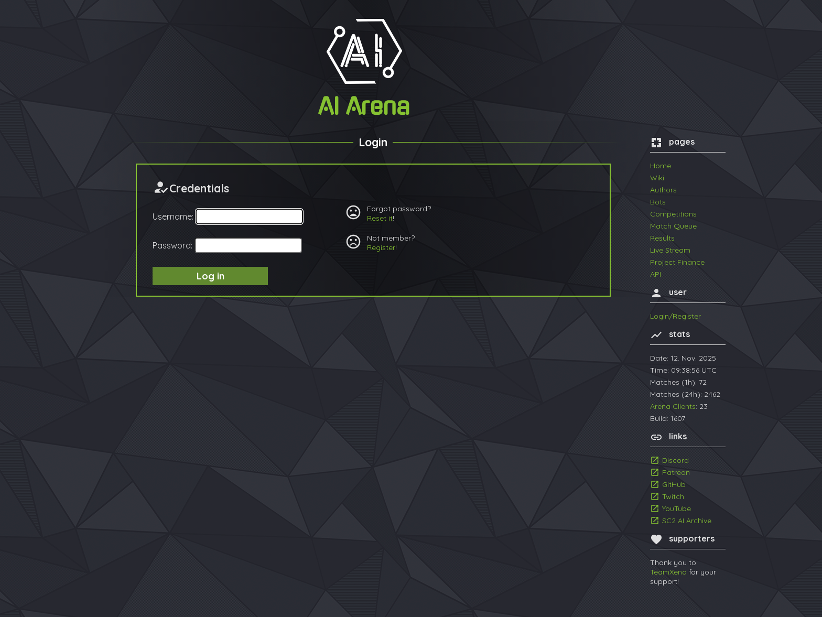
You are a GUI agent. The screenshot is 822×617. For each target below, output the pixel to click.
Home (660, 165)
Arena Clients (673, 406)
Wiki (657, 177)
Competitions (673, 214)
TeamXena (668, 572)
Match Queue (673, 226)
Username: (173, 216)
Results (662, 238)
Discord (675, 460)
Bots (658, 202)
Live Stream (670, 250)
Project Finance (677, 262)
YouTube (676, 508)
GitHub (674, 484)
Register (381, 247)
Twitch (673, 496)
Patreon (676, 472)
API (655, 274)
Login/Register (675, 316)
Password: (172, 245)
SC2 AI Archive (686, 520)
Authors (663, 189)
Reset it (380, 218)
